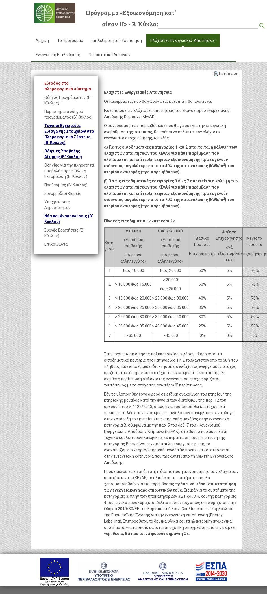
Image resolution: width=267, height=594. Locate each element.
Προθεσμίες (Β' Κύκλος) (66, 185)
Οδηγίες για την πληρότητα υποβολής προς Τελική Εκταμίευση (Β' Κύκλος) (69, 171)
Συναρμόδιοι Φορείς (62, 193)
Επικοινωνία (56, 244)
